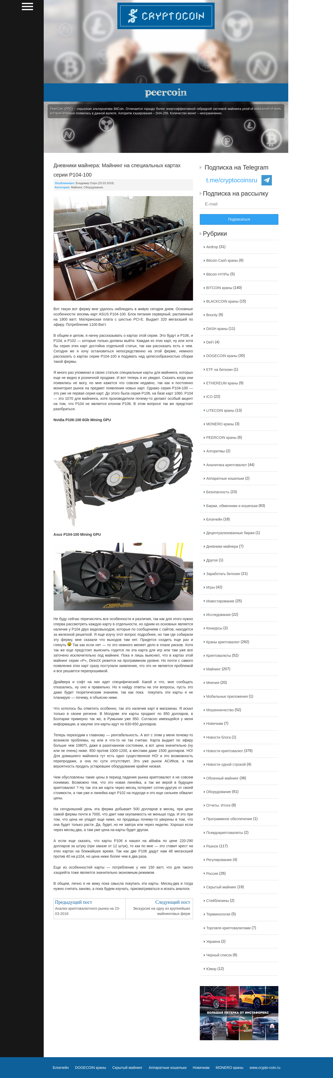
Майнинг (76, 187)
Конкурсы (214, 628)
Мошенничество (220, 710)
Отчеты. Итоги (218, 805)
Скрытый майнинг (221, 887)
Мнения (212, 683)
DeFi (210, 342)
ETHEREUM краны (222, 383)
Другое (212, 560)
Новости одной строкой (226, 765)
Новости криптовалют (224, 751)
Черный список (219, 955)
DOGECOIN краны (222, 356)
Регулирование (219, 860)
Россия (212, 873)
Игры (210, 587)
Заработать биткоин (223, 574)
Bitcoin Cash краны (222, 261)
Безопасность (217, 492)
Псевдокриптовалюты (224, 833)
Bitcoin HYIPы (217, 274)
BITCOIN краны (219, 288)
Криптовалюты (218, 655)
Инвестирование (220, 601)
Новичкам (214, 724)
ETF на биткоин (219, 369)
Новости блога (218, 737)
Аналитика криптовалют (226, 465)
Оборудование (93, 187)
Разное (212, 846)
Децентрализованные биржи (230, 533)
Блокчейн (214, 519)
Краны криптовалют (223, 642)
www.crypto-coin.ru (264, 1067)
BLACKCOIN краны (222, 301)
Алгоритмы (215, 451)
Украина (213, 941)
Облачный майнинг (222, 778)
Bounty (212, 315)
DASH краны (217, 329)
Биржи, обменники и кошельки (232, 506)
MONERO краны (220, 424)
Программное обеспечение (229, 819)
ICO (209, 397)
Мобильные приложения (227, 696)
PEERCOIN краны (221, 437)
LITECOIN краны (220, 410)
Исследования (218, 615)
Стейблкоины (217, 901)
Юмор (211, 969)
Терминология (218, 914)
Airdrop (212, 247)
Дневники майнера (222, 547)
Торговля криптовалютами (228, 928)
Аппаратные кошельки (225, 478)
